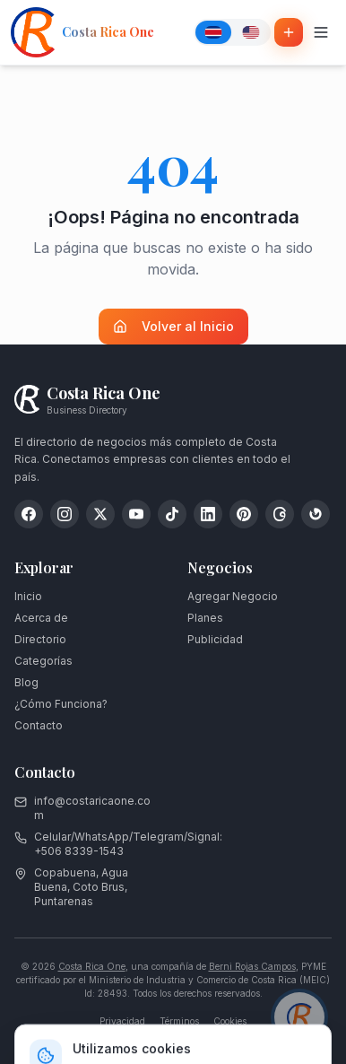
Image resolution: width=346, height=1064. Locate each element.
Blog (26, 682)
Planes (205, 617)
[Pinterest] (243, 514)
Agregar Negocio (232, 596)
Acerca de (41, 617)
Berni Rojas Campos (252, 966)
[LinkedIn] (208, 514)
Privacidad (122, 1021)
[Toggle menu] (321, 32)
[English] (251, 32)
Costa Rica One (91, 966)
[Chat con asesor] (299, 1017)
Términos (179, 1021)
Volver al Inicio (173, 326)
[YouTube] (136, 514)
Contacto (38, 725)
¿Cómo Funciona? (61, 704)
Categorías (43, 660)
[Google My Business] (315, 514)
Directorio (40, 639)
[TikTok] (172, 514)
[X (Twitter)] (100, 514)
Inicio (28, 596)
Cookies (230, 1021)
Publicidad (215, 639)
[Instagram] (64, 514)
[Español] (213, 32)
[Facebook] (28, 514)
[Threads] (279, 514)
